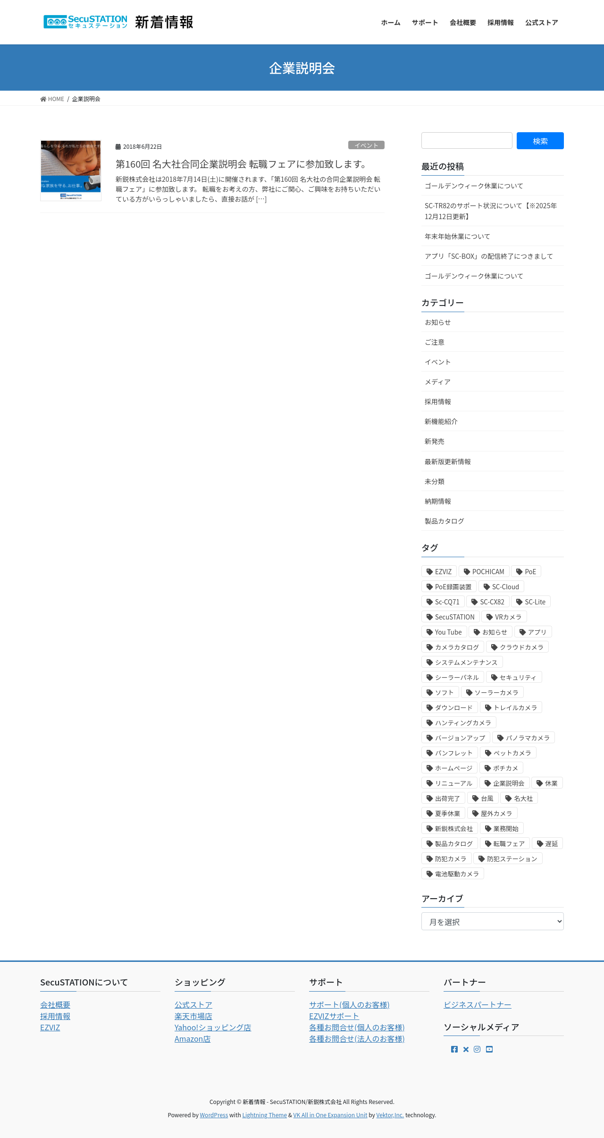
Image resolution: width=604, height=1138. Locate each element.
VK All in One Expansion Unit (331, 1115)
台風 (487, 798)
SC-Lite (535, 601)
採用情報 (438, 401)
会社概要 (55, 1004)
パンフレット (454, 752)
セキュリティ (518, 677)
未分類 (435, 481)
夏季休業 (447, 813)
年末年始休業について (458, 236)
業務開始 (506, 828)
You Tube (448, 632)
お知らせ (438, 322)
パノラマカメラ (528, 737)
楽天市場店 (193, 1015)
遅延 (551, 843)
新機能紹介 (441, 421)
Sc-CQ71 (447, 601)
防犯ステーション (512, 858)
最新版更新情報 (448, 461)
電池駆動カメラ (457, 873)
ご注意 (435, 342)
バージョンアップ (460, 737)
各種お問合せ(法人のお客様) (357, 1038)
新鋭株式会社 (454, 828)
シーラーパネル (457, 677)
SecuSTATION (455, 616)
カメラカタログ (457, 647)
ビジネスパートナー (478, 1004)
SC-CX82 (492, 601)
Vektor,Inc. (390, 1115)
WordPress (214, 1115)
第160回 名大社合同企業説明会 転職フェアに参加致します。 (243, 163)
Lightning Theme (264, 1115)
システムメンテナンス (466, 662)
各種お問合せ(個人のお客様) (357, 1027)
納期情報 (438, 501)
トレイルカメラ (515, 707)
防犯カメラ (451, 858)
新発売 (435, 441)
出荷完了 (447, 798)
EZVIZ (443, 571)
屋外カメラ (496, 813)
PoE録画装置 (453, 586)
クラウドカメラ (522, 647)
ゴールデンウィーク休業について (474, 185)
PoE (530, 571)
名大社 (523, 798)
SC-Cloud (505, 586)
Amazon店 (192, 1038)
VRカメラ (508, 616)
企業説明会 (509, 783)
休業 (551, 783)
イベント (366, 145)
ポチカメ (505, 768)
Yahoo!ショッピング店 (213, 1027)
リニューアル (453, 783)
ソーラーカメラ (497, 692)
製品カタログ (444, 521)
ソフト (444, 692)
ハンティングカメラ (463, 722)
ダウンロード (454, 707)
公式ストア (193, 1004)
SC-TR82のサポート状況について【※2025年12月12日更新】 (491, 211)
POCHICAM (488, 571)
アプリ (537, 632)
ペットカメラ (512, 752)
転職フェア (509, 843)
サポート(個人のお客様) (349, 1004)
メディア (438, 381)
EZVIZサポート (334, 1015)
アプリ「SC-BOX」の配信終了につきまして (489, 256)
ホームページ (453, 768)
